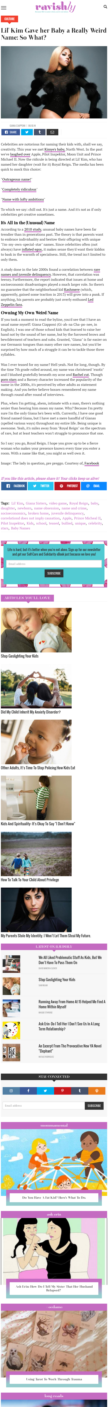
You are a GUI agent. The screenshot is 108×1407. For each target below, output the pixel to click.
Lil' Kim (17, 503)
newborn (24, 508)
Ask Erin (54, 1214)
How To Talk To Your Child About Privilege (30, 879)
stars (4, 528)
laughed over (20, 154)
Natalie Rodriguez (46, 1056)
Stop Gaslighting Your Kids (19, 656)
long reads (54, 1396)
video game (58, 503)
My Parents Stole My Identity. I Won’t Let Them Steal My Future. (46, 935)
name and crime (74, 508)
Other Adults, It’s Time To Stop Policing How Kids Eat (38, 767)
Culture (9, 19)
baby (94, 503)
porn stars (9, 379)
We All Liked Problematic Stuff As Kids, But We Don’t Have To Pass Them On (70, 960)
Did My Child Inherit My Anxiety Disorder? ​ (31, 712)
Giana (13, 125)
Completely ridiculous (19, 189)
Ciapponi (20, 125)
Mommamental (54, 1125)
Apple (66, 518)
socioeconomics (13, 513)
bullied (67, 523)
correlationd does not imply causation (30, 518)
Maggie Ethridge (46, 1012)
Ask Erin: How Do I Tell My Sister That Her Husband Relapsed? (54, 1288)
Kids (30, 523)
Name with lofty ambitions (23, 199)
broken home (38, 513)
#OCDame (54, 1307)
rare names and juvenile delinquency (50, 272)
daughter (8, 508)
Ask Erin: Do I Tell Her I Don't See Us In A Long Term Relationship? (69, 1026)
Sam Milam (43, 985)
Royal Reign (78, 503)
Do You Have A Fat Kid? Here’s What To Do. (54, 1198)
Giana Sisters (36, 503)
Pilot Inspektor (12, 523)
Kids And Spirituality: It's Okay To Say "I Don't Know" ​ (38, 823)
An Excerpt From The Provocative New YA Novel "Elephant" (70, 1048)
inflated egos (32, 249)
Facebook (91, 463)
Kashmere (72, 289)
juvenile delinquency (67, 513)
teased (54, 523)
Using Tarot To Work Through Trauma (54, 1379)
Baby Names (20, 528)
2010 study (32, 229)
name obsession (46, 508)
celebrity (95, 523)
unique (80, 523)
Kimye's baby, (54, 149)
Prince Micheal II (87, 518)
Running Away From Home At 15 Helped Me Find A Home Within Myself (72, 1004)
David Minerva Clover (48, 968)
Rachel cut (81, 374)
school (41, 523)
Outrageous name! (16, 179)
